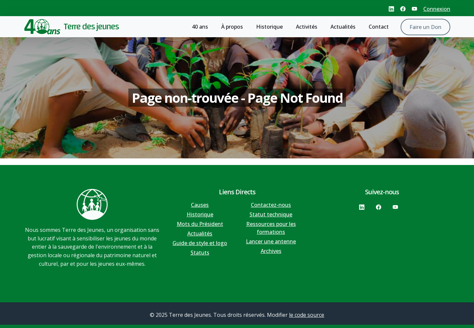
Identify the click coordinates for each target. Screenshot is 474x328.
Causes (200, 204)
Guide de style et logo (199, 243)
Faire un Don (425, 27)
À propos (232, 26)
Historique (269, 26)
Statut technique (271, 214)
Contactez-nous (271, 204)
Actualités (343, 26)
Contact (379, 26)
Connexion (436, 9)
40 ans (200, 26)
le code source (306, 314)
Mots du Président (200, 224)
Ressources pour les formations (271, 227)
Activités (306, 26)
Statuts (200, 252)
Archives (271, 251)
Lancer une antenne (271, 241)
